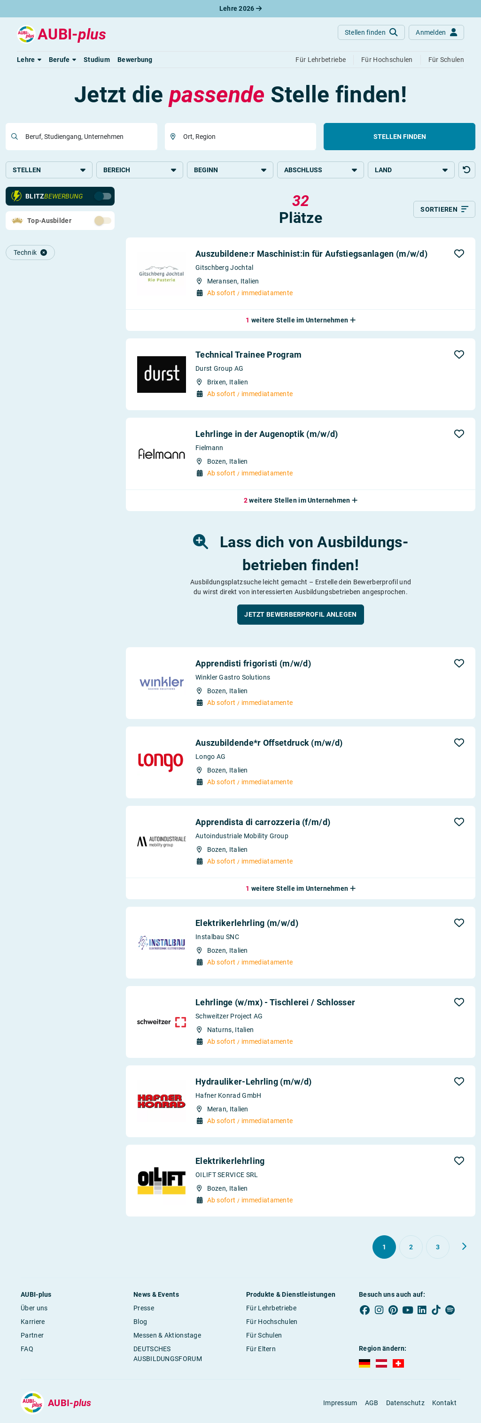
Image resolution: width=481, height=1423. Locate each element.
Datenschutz (405, 1404)
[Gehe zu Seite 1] (384, 1248)
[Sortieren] (444, 210)
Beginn (230, 170)
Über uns (34, 1309)
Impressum (340, 1404)
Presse (143, 1309)
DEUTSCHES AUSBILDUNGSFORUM (167, 1354)
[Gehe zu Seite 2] (411, 1248)
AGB (372, 1404)
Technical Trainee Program (248, 355)
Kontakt (444, 1404)
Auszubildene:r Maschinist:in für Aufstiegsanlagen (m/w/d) (311, 255)
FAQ (27, 1350)
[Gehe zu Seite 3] (438, 1248)
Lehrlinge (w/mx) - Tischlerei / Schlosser (275, 1003)
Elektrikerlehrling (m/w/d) (246, 924)
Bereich (139, 170)
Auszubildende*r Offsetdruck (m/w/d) (269, 744)
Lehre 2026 (240, 8)
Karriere (33, 1322)
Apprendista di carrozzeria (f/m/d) (262, 823)
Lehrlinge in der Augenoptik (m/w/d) (266, 435)
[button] (29, 60)
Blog (140, 1322)
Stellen (49, 170)
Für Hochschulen (272, 1322)
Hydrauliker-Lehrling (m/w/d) (253, 1082)
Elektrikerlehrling (229, 1162)
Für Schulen (264, 1336)
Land (411, 170)
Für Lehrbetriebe (271, 1309)
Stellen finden (399, 136)
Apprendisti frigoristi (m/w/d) (253, 664)
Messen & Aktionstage (167, 1336)
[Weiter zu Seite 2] (464, 1247)
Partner (32, 1336)
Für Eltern (261, 1350)
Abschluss (320, 170)
